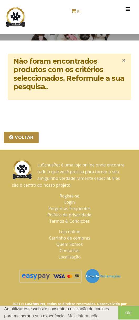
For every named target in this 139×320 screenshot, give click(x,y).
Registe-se (70, 196)
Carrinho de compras (69, 238)
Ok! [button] (128, 313)
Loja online (69, 232)
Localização (69, 257)
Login (69, 202)
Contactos (69, 250)
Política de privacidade (69, 215)
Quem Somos (69, 244)
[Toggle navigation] (128, 9)
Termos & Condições (69, 221)
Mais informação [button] (83, 316)
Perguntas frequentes (69, 208)
